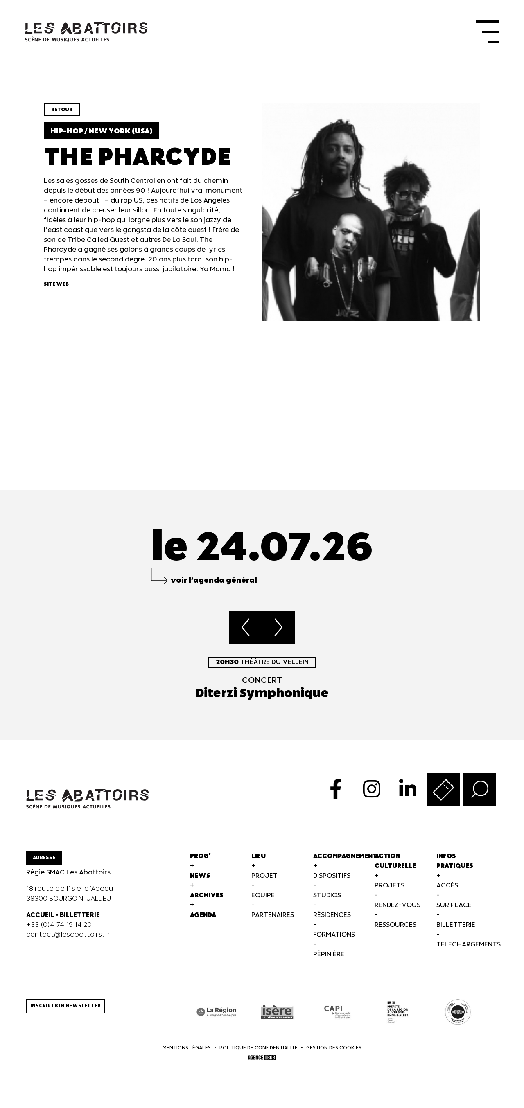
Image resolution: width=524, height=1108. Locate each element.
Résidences (332, 917)
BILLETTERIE (80, 917)
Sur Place (454, 907)
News (200, 877)
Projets (389, 887)
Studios (327, 897)
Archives (207, 897)
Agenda (203, 917)
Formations (334, 936)
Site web (56, 286)
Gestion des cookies (333, 1050)
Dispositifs (331, 877)
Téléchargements (468, 946)
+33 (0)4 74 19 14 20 (59, 926)
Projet (264, 877)
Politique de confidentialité (258, 1050)
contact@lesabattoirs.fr (68, 936)
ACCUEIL (40, 917)
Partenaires (272, 917)
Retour (61, 112)
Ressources (395, 926)
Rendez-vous (397, 907)
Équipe (263, 897)
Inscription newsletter (65, 1007)
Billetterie (455, 926)
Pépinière (328, 956)
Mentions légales (187, 1050)
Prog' (200, 858)
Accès (447, 887)
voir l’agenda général (214, 582)
